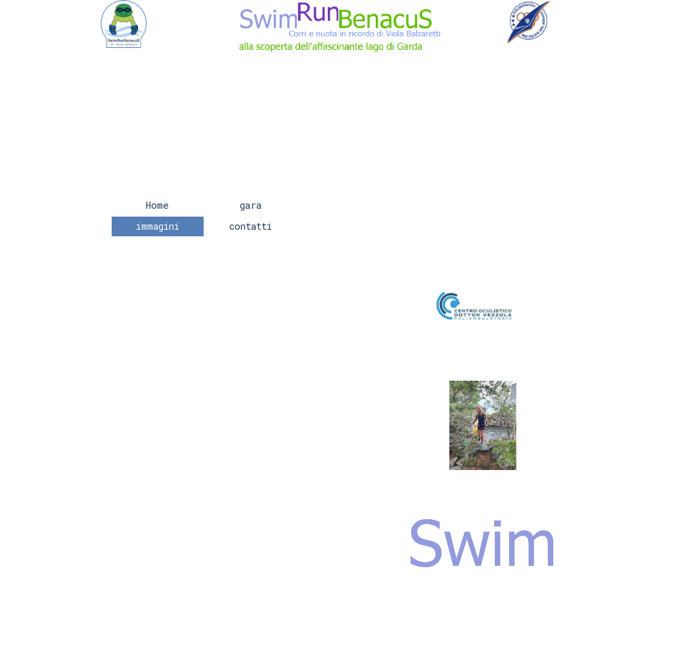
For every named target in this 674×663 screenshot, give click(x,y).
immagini (157, 226)
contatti (250, 226)
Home (157, 205)
